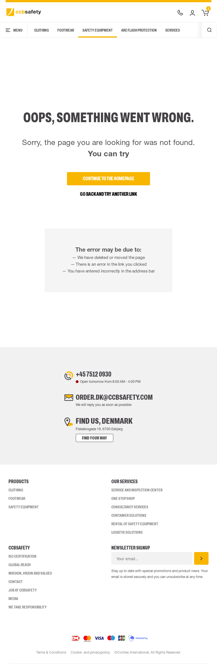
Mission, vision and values (30, 575)
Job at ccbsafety (22, 592)
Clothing (41, 30)
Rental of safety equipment (134, 526)
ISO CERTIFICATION (22, 558)
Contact (15, 584)
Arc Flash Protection (139, 30)
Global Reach (19, 567)
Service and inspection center (136, 492)
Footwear (65, 30)
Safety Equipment (98, 30)
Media (13, 601)
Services (172, 30)
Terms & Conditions (51, 654)
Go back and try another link (108, 194)
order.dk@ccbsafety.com (114, 398)
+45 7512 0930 (91, 374)
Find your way (88, 440)
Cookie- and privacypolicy (90, 654)
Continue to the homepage (108, 178)
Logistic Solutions (127, 534)
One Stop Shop (123, 500)
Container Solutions (128, 517)
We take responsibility (27, 609)
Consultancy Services (129, 509)
